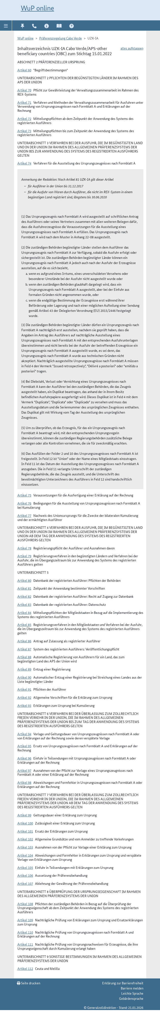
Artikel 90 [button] (24, 677)
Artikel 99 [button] (24, 814)
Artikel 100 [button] (25, 823)
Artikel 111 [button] (25, 944)
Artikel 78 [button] (24, 547)
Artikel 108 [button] (25, 903)
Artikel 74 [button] (24, 163)
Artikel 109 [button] (25, 919)
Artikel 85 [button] (24, 624)
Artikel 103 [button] (25, 847)
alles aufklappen (132, 48)
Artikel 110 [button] (25, 932)
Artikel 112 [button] (25, 968)
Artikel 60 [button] (24, 69)
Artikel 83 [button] (24, 604)
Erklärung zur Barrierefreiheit (122, 982)
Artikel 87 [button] (24, 648)
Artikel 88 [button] (24, 656)
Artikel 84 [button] (24, 612)
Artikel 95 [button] (24, 745)
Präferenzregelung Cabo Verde (60, 38)
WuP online (37, 8)
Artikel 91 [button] (24, 689)
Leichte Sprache (132, 993)
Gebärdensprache (131, 998)
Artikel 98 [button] (24, 782)
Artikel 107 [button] (25, 883)
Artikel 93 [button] (24, 705)
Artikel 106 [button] (25, 875)
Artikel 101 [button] (25, 831)
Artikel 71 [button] (24, 102)
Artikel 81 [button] (24, 588)
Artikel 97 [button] (24, 770)
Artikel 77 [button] (24, 515)
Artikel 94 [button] (24, 733)
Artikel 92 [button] (24, 697)
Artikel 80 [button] (24, 580)
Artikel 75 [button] (24, 495)
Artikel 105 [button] (25, 867)
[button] (6, 25)
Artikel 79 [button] (24, 555)
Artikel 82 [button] (24, 596)
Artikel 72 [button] (24, 118)
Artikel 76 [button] (24, 503)
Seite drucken (28, 982)
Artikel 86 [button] (24, 640)
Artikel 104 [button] (25, 855)
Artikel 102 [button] (25, 839)
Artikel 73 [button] (24, 130)
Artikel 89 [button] (24, 669)
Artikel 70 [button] (24, 90)
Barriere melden (132, 988)
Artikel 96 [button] (24, 758)
